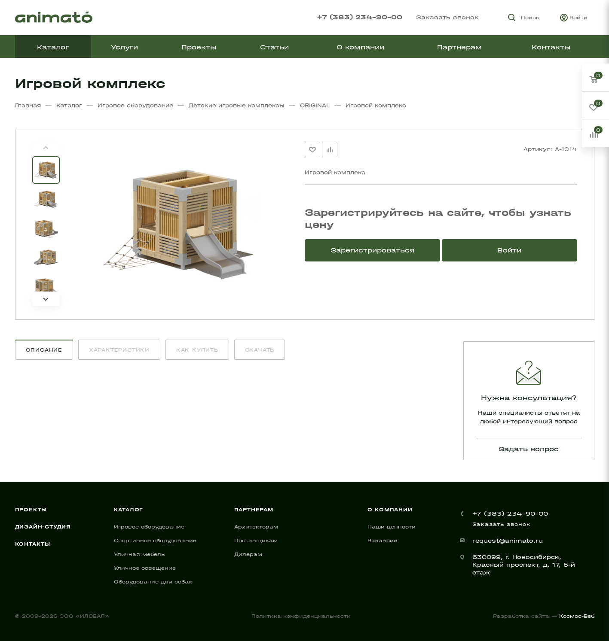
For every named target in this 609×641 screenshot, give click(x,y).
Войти (509, 250)
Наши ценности (391, 527)
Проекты (31, 510)
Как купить (197, 350)
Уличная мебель (139, 554)
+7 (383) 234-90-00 (359, 17)
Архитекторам (256, 527)
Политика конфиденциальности (301, 616)
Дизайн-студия (43, 527)
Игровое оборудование (149, 527)
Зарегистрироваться (372, 250)
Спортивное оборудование (155, 541)
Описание (44, 350)
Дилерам (248, 554)
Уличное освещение (145, 568)
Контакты (32, 544)
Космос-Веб (576, 616)
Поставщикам (256, 541)
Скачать (260, 350)
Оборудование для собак (153, 582)
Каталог (129, 510)
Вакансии (382, 541)
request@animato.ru (507, 540)
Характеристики (119, 350)
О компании (390, 510)
